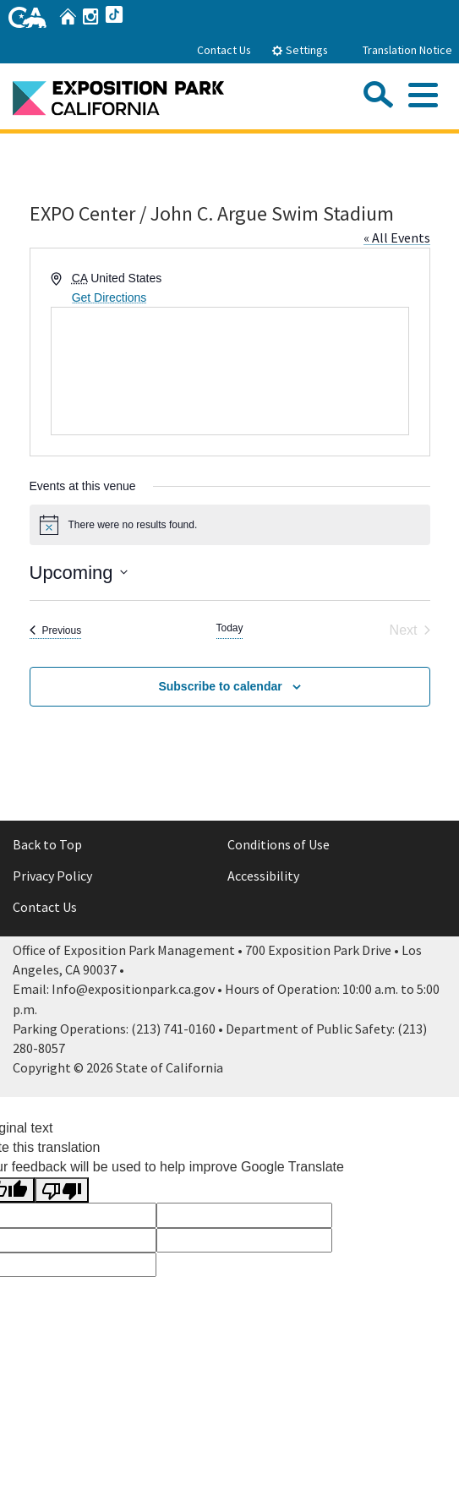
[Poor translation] (62, 1190)
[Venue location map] (230, 371)
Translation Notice (407, 49)
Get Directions (109, 297)
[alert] (230, 525)
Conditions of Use (278, 844)
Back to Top (47, 844)
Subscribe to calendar (219, 686)
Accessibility (263, 875)
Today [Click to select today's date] (229, 628)
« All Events (396, 237)
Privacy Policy (52, 875)
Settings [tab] (299, 49)
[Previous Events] (56, 630)
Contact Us (224, 49)
